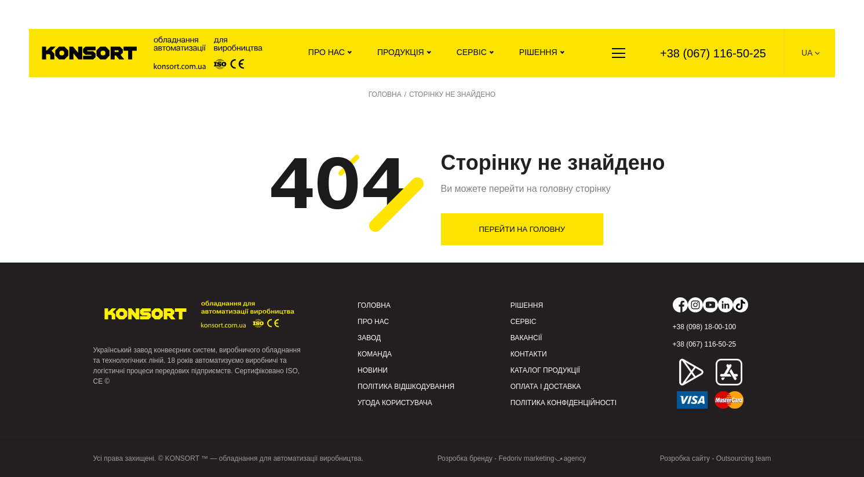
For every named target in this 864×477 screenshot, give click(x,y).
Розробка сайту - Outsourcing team (715, 458)
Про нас (326, 52)
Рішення (538, 52)
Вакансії (526, 338)
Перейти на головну (522, 229)
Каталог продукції (545, 370)
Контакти (529, 354)
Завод (369, 338)
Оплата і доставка (546, 387)
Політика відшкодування (406, 387)
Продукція (400, 52)
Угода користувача (395, 403)
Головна (374, 305)
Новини (373, 370)
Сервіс (472, 52)
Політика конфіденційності (564, 403)
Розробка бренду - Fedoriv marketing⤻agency (512, 458)
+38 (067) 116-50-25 (713, 53)
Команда (375, 354)
